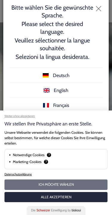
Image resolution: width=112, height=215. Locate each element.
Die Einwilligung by (56, 210)
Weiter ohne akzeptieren (19, 116)
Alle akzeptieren (56, 197)
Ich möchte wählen (56, 184)
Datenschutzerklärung (18, 174)
